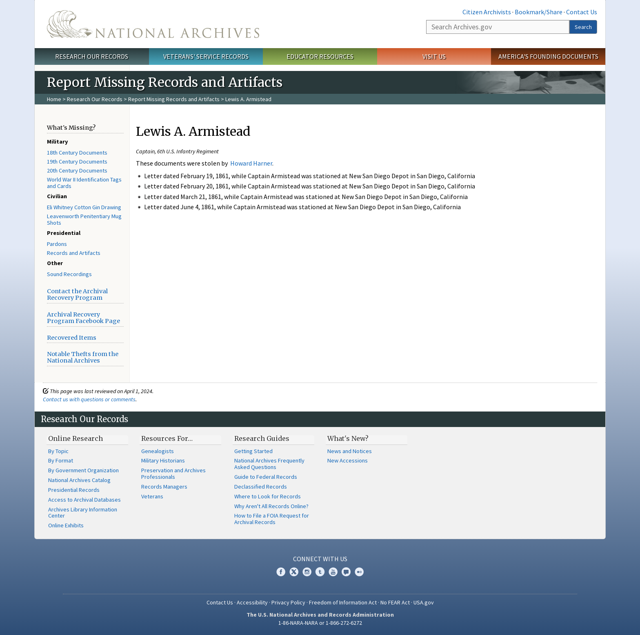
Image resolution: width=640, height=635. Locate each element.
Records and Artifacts (73, 253)
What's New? (348, 438)
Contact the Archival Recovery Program (77, 294)
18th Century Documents (77, 152)
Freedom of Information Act (343, 602)
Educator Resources (320, 56)
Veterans (152, 496)
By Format (60, 460)
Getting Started (253, 451)
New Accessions (347, 460)
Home (54, 99)
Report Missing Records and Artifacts (174, 99)
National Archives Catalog (79, 480)
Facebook (281, 572)
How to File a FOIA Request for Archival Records (271, 519)
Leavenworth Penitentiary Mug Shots (84, 219)
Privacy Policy (288, 602)
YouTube (333, 572)
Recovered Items (71, 337)
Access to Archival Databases (84, 499)
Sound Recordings (69, 274)
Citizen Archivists (486, 12)
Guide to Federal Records (265, 476)
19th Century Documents (77, 161)
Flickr (359, 572)
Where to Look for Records (267, 496)
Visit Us (434, 56)
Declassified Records (260, 486)
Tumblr (320, 572)
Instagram (307, 572)
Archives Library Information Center (82, 513)
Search (583, 27)
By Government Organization (83, 470)
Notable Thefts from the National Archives (82, 357)
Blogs (346, 572)
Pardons (57, 244)
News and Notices (349, 451)
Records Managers (164, 486)
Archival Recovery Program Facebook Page (83, 318)
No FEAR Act (395, 602)
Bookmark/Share (538, 12)
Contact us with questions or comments (89, 399)
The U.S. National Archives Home (153, 24)
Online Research (75, 438)
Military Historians (163, 460)
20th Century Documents (77, 170)
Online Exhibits (66, 525)
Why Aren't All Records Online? (271, 506)
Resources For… (167, 438)
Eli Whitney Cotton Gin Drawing (84, 207)
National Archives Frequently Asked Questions (269, 464)
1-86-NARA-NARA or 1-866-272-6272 (320, 622)
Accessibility (252, 602)
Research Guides (261, 438)
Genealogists (157, 451)
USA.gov (423, 602)
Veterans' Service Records (206, 56)
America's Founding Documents (548, 56)
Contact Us (581, 12)
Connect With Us (320, 559)
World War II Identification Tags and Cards (84, 183)
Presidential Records (74, 489)
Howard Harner (251, 163)
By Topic (58, 451)
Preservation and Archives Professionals (173, 473)
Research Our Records (91, 56)
